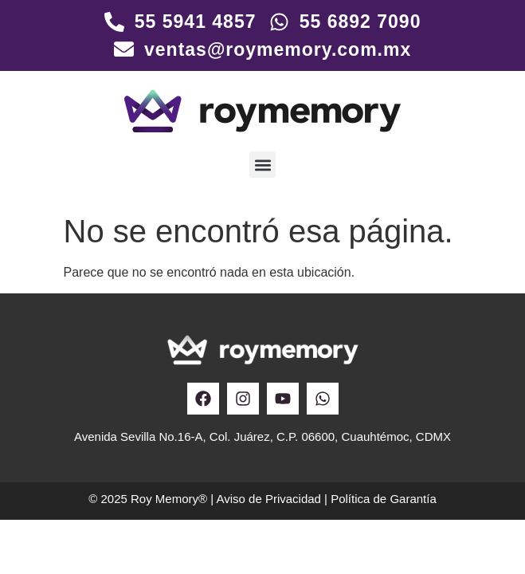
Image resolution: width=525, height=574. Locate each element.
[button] (262, 164)
